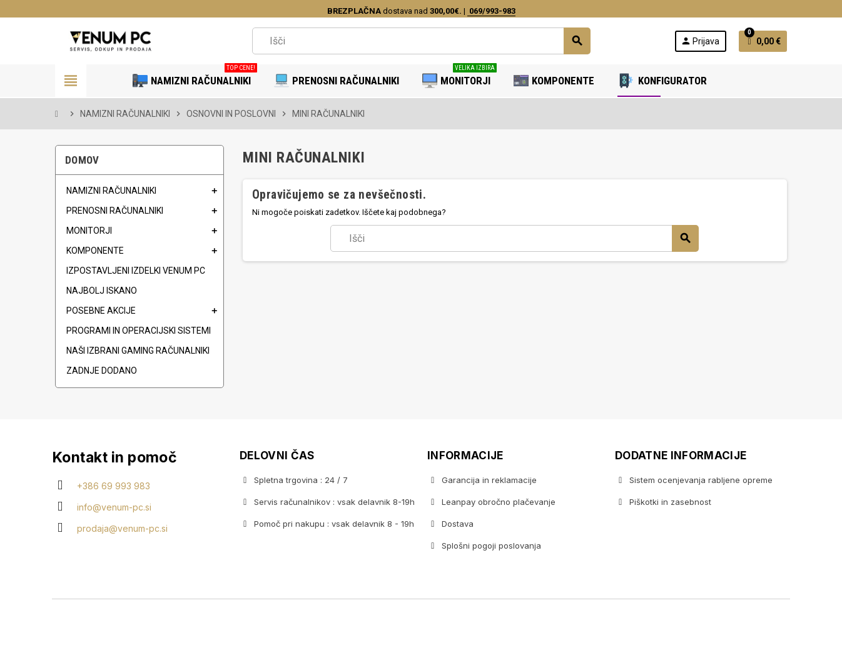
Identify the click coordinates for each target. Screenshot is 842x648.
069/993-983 (491, 11)
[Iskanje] (421, 40)
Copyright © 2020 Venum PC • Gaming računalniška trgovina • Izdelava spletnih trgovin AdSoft (421, 625)
